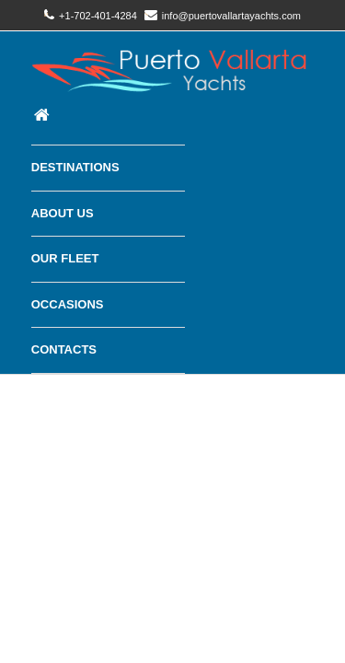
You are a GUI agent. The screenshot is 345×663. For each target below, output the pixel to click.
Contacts (64, 349)
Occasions (67, 304)
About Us (62, 213)
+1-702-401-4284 (90, 15)
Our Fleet (65, 258)
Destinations (75, 167)
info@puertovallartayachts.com (222, 15)
